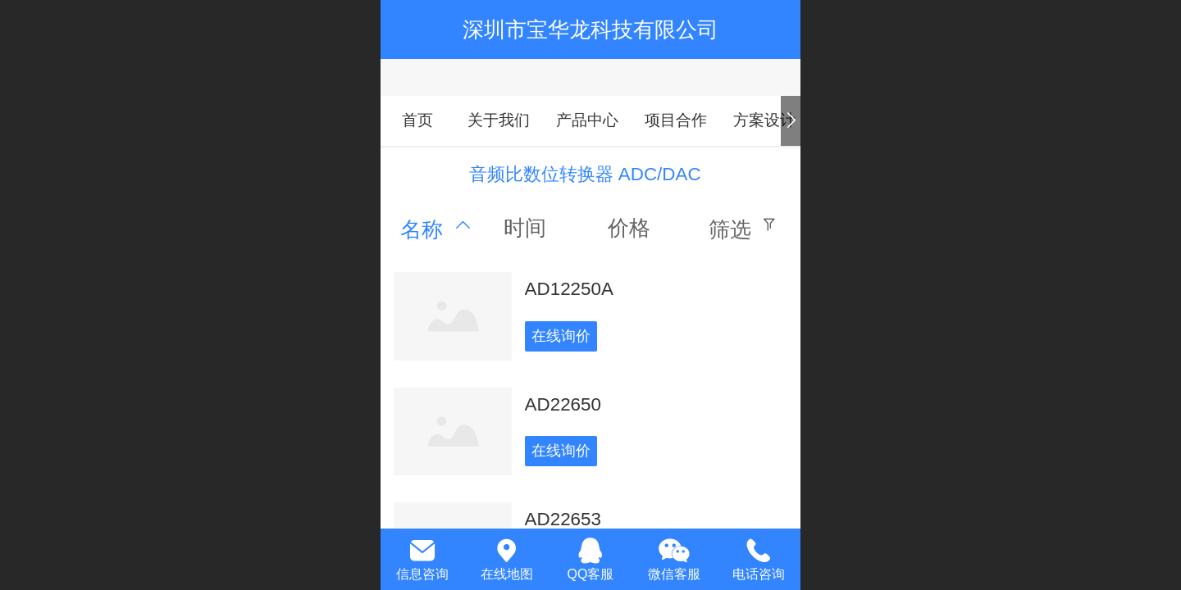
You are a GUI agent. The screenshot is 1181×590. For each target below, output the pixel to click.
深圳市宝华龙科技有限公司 (590, 29)
